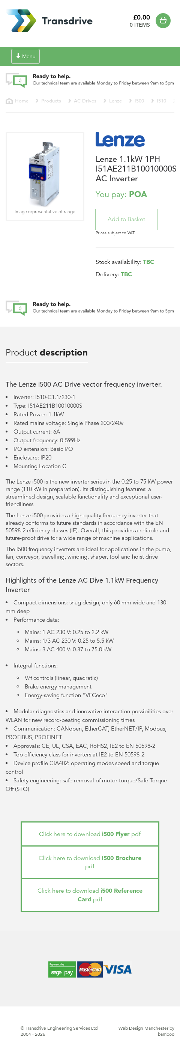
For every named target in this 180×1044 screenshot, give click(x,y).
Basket (165, 20)
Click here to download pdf (90, 834)
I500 (139, 101)
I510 (161, 101)
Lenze (115, 101)
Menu (27, 58)
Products (51, 101)
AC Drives (85, 101)
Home (21, 101)
